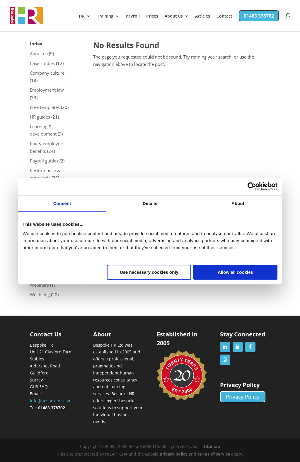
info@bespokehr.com (50, 400)
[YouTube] (238, 347)
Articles (202, 16)
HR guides (40, 117)
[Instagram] (225, 360)
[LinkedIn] (225, 347)
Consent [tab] (62, 203)
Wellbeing (40, 294)
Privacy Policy (243, 396)
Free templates (45, 107)
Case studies (42, 63)
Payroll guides (44, 161)
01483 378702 (259, 16)
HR (82, 16)
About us (174, 16)
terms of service (213, 454)
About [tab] (237, 203)
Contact (224, 16)
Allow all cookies (235, 272)
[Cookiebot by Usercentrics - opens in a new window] (251, 186)
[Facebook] (250, 347)
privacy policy (174, 454)
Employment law (47, 90)
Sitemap (211, 446)
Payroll (133, 16)
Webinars (39, 285)
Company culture (47, 73)
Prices (152, 16)
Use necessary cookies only (149, 272)
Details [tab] (150, 203)
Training (105, 16)
